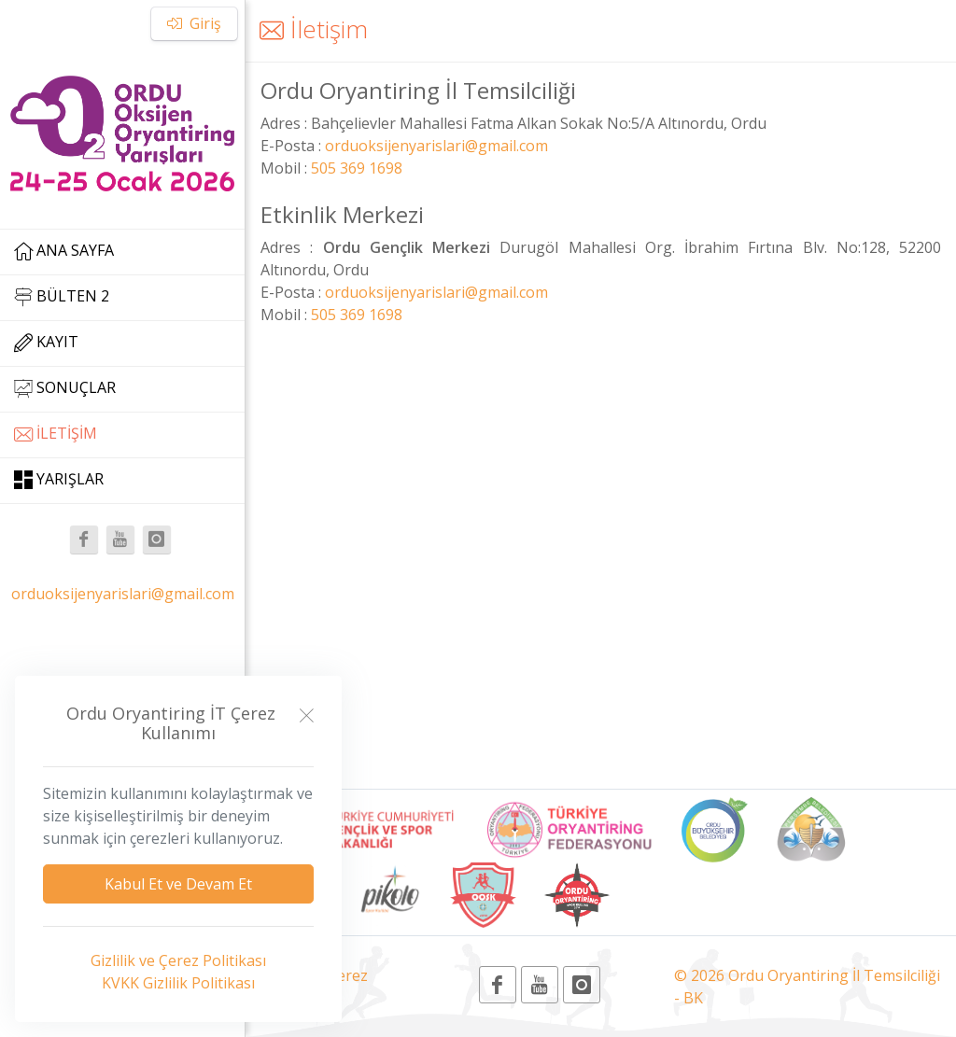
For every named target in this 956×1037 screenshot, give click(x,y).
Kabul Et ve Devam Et (178, 884)
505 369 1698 (356, 168)
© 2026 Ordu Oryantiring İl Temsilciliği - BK (807, 986)
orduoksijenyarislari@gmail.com (122, 593)
